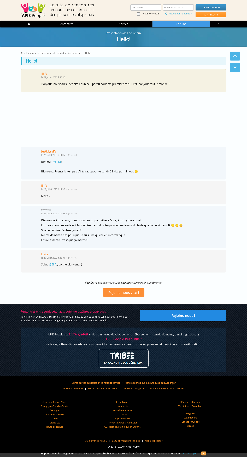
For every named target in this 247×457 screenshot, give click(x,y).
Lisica (44, 254)
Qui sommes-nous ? (96, 440)
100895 (72, 189)
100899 (72, 214)
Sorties (123, 24)
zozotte (46, 210)
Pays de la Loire (123, 418)
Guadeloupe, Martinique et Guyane (122, 426)
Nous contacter (153, 440)
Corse (54, 418)
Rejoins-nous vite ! (123, 292)
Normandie (122, 406)
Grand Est (55, 422)
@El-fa (56, 162)
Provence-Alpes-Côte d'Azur (122, 422)
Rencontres (66, 24)
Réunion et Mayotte (190, 402)
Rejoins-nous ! (183, 315)
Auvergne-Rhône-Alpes (55, 402)
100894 (72, 155)
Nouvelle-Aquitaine (122, 410)
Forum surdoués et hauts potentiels (167, 388)
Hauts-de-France (54, 426)
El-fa (44, 74)
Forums (181, 24)
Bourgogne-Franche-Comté (54, 406)
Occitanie (122, 414)
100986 (72, 258)
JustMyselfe (48, 151)
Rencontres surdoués (73, 388)
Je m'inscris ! (211, 14)
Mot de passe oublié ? (178, 13)
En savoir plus (190, 453)
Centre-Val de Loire (54, 414)
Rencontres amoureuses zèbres (103, 388)
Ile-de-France (122, 402)
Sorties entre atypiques (134, 388)
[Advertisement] (123, 120)
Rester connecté (150, 13)
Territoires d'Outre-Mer (190, 406)
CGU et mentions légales (126, 440)
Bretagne (54, 410)
